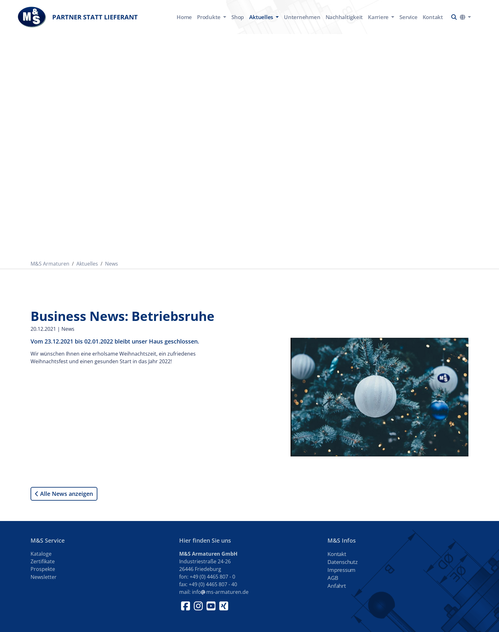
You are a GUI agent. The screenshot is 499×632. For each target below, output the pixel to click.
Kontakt (433, 17)
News (111, 263)
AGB (332, 577)
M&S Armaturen (50, 263)
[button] (454, 17)
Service (408, 17)
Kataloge (41, 553)
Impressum (341, 569)
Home (184, 17)
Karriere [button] (379, 17)
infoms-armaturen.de (220, 591)
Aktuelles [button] (261, 17)
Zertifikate (43, 561)
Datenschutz (342, 562)
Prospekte (43, 569)
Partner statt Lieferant (78, 17)
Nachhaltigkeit (344, 17)
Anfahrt (336, 585)
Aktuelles (87, 263)
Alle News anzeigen (64, 494)
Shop (237, 17)
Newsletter (44, 576)
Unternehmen (302, 17)
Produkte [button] (209, 17)
